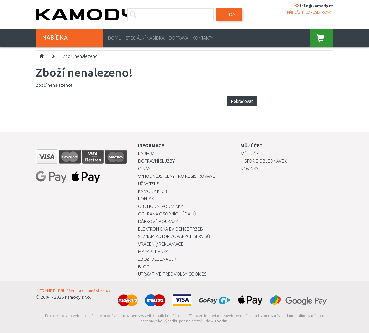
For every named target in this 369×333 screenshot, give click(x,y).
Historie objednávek (264, 160)
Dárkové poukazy (158, 221)
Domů (115, 38)
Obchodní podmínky (160, 206)
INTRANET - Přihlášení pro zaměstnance (74, 290)
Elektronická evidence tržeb (170, 229)
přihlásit (295, 12)
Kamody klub (152, 191)
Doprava (178, 38)
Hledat (229, 14)
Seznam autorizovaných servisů (174, 236)
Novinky (249, 168)
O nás (144, 168)
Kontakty (202, 38)
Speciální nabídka (145, 38)
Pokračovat (242, 101)
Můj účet (251, 153)
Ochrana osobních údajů (167, 213)
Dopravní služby (156, 160)
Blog (143, 266)
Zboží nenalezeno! (81, 56)
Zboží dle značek (157, 259)
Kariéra (146, 153)
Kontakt (147, 198)
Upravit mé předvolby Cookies (172, 274)
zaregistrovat (319, 12)
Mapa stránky (153, 251)
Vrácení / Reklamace (161, 244)
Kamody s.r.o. (78, 297)
